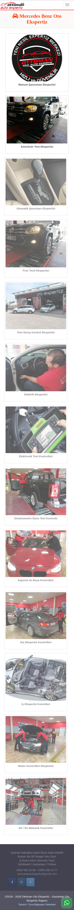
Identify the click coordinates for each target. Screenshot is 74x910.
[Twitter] (30, 883)
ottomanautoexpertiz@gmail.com (37, 874)
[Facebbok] (12, 883)
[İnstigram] (21, 883)
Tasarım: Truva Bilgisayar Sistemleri (37, 904)
